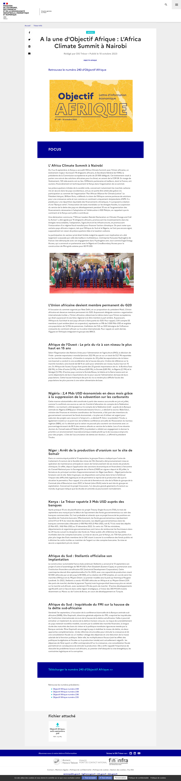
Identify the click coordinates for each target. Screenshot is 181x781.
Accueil (27, 25)
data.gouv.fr (113, 774)
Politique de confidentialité (80, 770)
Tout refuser (105, 778)
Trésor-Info (38, 25)
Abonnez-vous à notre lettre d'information (58, 753)
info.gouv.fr (101, 774)
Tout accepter (89, 778)
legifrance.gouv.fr (89, 774)
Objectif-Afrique (90, 60)
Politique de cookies (101, 770)
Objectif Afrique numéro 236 (66, 694)
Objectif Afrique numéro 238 (66, 691)
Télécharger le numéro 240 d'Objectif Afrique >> (80, 669)
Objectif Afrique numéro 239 (66, 689)
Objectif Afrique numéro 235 (66, 697)
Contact (50, 770)
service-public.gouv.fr (71, 774)
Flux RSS (130, 770)
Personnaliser (120, 778)
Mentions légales (61, 770)
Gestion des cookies (118, 770)
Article (90, 32)
